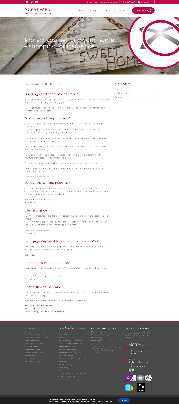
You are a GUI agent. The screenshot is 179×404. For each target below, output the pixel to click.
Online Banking (142, 10)
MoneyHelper (59, 312)
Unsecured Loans (32, 350)
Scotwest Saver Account (35, 335)
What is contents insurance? (44, 199)
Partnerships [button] (91, 2)
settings (109, 401)
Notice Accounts (31, 341)
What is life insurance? (42, 230)
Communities (121, 97)
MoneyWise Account (33, 344)
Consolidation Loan (32, 362)
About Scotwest (65, 332)
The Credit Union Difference (70, 341)
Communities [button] (120, 10)
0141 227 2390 (128, 2)
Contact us (134, 353)
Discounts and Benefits (101, 341)
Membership (97, 332)
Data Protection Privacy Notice (71, 359)
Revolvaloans (30, 356)
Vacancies (62, 338)
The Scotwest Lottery (67, 350)
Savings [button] (93, 10)
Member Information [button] (108, 2)
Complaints (63, 362)
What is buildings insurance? (44, 176)
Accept (124, 400)
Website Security (65, 364)
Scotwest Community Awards (70, 353)
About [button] (81, 10)
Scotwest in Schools (66, 347)
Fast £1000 (29, 359)
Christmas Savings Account (36, 338)
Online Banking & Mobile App (71, 344)
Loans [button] (105, 10)
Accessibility (63, 367)
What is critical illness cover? (44, 305)
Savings (118, 89)
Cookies (61, 370)
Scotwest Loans (122, 93)
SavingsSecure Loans (33, 353)
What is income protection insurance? (47, 276)
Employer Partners (66, 356)
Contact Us (144, 2)
